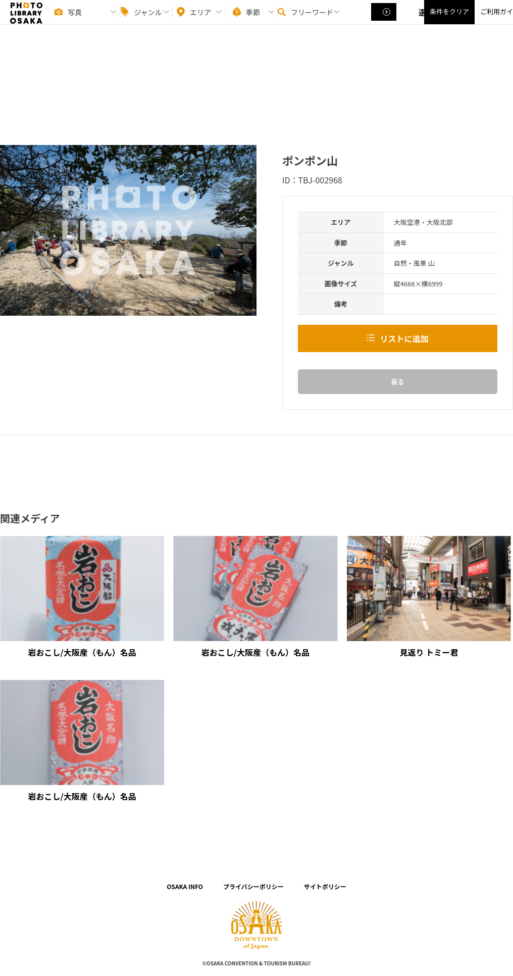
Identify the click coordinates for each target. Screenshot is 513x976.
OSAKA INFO (185, 886)
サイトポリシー (325, 886)
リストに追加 (404, 338)
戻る (397, 381)
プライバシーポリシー (253, 886)
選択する (385, 21)
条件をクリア (449, 20)
